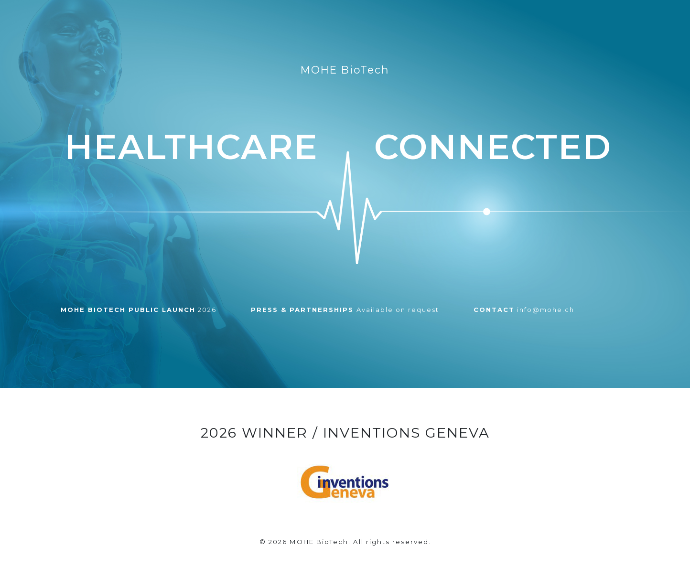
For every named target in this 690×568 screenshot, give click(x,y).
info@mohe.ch (524, 309)
